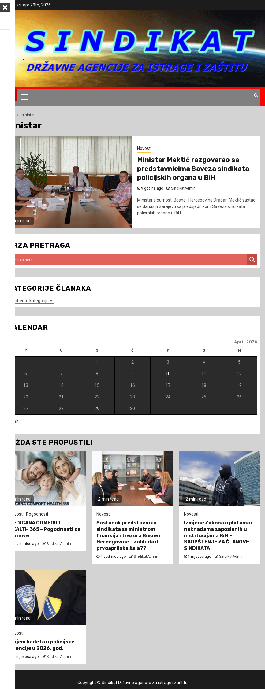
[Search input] (128, 259)
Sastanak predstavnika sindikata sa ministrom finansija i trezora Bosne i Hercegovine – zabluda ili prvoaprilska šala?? (128, 535)
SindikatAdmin (59, 544)
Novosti (16, 633)
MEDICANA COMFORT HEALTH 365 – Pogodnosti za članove (44, 529)
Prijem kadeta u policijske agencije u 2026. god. (41, 645)
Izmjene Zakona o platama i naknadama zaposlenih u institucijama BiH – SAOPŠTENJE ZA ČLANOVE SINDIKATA (218, 535)
